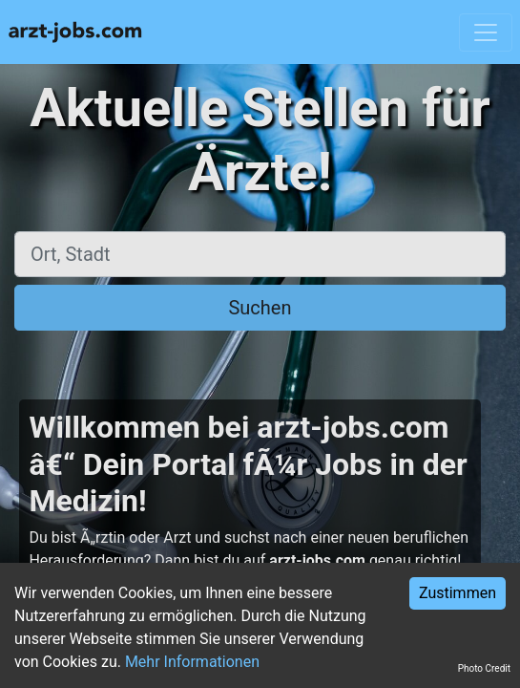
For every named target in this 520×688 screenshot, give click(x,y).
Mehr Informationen (192, 662)
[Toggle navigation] (485, 32)
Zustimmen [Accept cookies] (457, 593)
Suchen (259, 307)
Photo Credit (484, 668)
